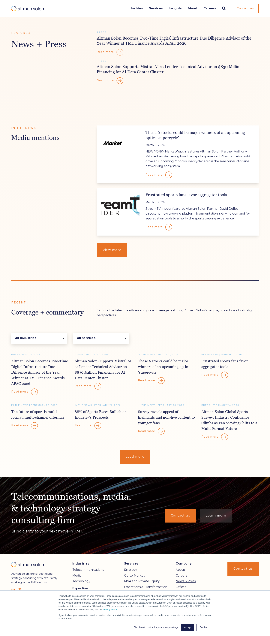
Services (156, 8)
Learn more (216, 515)
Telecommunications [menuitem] (88, 569)
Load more (135, 456)
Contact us (245, 8)
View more (112, 250)
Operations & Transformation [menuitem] (145, 587)
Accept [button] (187, 627)
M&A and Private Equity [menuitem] (142, 581)
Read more (110, 52)
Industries (135, 8)
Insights (175, 8)
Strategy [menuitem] (130, 569)
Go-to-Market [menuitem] (134, 575)
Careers (209, 8)
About (192, 8)
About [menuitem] (180, 569)
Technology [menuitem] (81, 581)
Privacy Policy (110, 609)
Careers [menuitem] (181, 575)
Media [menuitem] (76, 575)
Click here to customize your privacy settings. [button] (156, 627)
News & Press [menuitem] (186, 581)
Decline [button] (203, 627)
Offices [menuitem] (181, 587)
